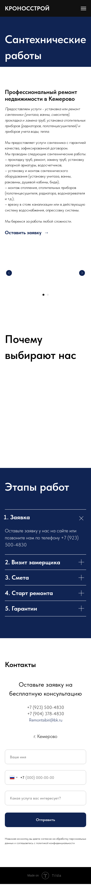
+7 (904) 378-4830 (45, 713)
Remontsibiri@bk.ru (45, 719)
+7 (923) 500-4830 (45, 707)
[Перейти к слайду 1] (43, 295)
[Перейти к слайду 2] (48, 295)
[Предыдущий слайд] (9, 273)
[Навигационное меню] (83, 8)
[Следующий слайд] (82, 273)
